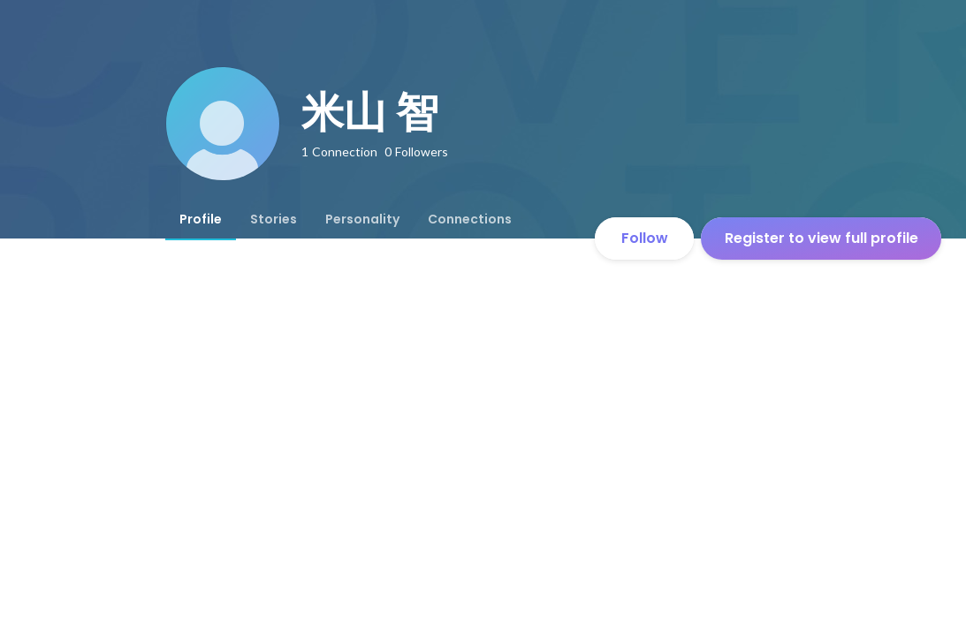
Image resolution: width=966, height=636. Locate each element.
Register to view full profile (821, 238)
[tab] (200, 219)
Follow (644, 238)
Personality (362, 219)
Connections (470, 219)
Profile (200, 219)
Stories (273, 219)
